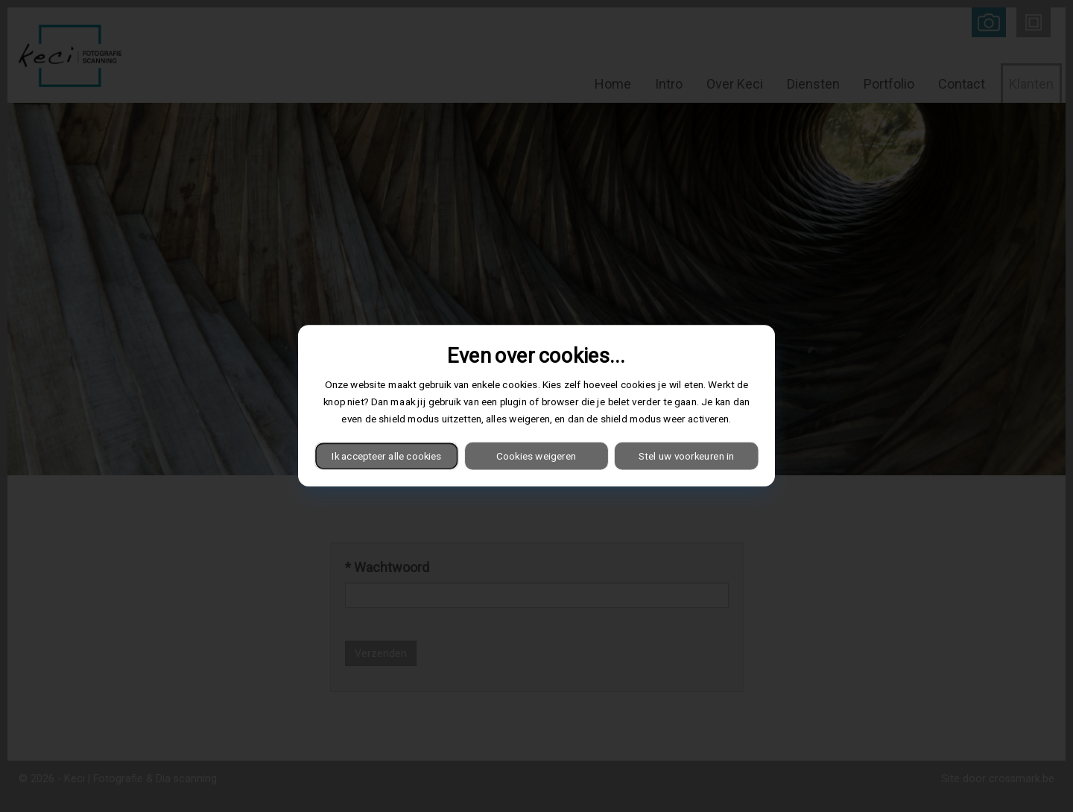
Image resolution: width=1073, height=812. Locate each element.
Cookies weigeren (536, 456)
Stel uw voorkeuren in (686, 456)
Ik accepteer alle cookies (387, 456)
